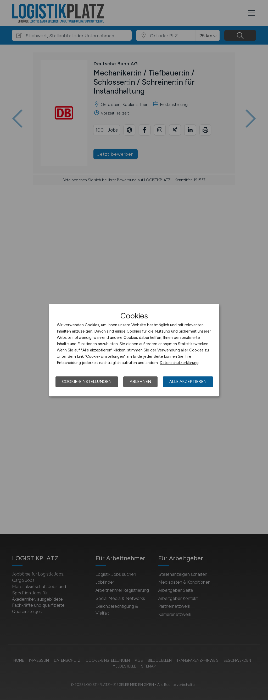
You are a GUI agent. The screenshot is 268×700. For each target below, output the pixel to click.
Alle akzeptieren (187, 381)
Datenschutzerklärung (179, 362)
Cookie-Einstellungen (86, 381)
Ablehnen (140, 381)
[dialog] (134, 350)
